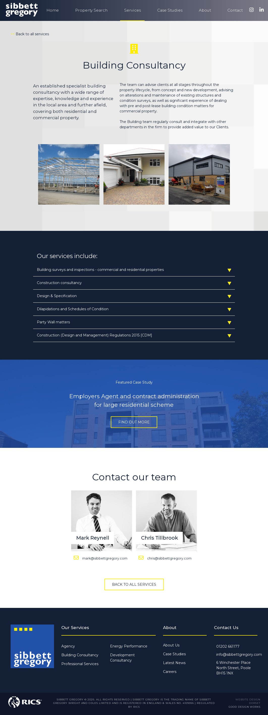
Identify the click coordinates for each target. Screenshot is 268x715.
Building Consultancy (79, 655)
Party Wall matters (134, 322)
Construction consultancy (134, 283)
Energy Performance (128, 646)
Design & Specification (134, 296)
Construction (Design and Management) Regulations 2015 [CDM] (134, 335)
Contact (235, 10)
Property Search (91, 10)
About (205, 10)
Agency (68, 646)
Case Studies (169, 10)
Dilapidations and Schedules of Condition (134, 309)
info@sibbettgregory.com (239, 654)
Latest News (174, 663)
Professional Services (79, 664)
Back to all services (134, 584)
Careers (169, 671)
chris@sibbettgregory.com (169, 558)
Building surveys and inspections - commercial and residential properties (134, 269)
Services (132, 10)
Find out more (134, 422)
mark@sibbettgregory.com (104, 558)
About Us (171, 645)
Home (52, 10)
